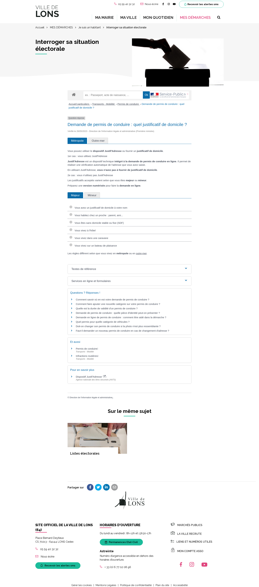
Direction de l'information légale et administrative (91, 395)
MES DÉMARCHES (195, 16)
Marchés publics (186, 522)
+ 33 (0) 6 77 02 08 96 (115, 564)
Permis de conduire (128, 101)
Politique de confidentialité (136, 582)
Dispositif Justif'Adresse (91, 374)
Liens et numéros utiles (191, 539)
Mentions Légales (106, 582)
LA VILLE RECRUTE (186, 531)
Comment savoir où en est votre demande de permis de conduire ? (112, 297)
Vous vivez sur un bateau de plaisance (93, 243)
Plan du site (162, 582)
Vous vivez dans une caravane (88, 235)
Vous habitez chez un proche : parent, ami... (96, 212)
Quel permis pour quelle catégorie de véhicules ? (103, 319)
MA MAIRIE (104, 16)
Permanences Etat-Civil (121, 539)
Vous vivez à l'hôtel (82, 228)
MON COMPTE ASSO (187, 548)
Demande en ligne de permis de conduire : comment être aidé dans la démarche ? (121, 314)
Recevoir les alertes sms (201, 4)
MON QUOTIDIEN (158, 16)
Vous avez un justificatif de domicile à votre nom (98, 205)
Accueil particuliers (79, 101)
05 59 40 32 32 (46, 546)
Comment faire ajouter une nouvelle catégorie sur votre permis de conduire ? (118, 301)
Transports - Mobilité (103, 101)
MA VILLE (128, 16)
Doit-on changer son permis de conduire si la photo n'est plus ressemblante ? (118, 323)
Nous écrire (44, 554)
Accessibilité (180, 582)
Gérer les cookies (81, 582)
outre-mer (141, 250)
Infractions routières (87, 353)
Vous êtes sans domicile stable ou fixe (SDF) (96, 220)
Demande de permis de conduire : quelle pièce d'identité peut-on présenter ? (118, 310)
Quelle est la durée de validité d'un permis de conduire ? (107, 306)
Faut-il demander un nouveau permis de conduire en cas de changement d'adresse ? (122, 328)
